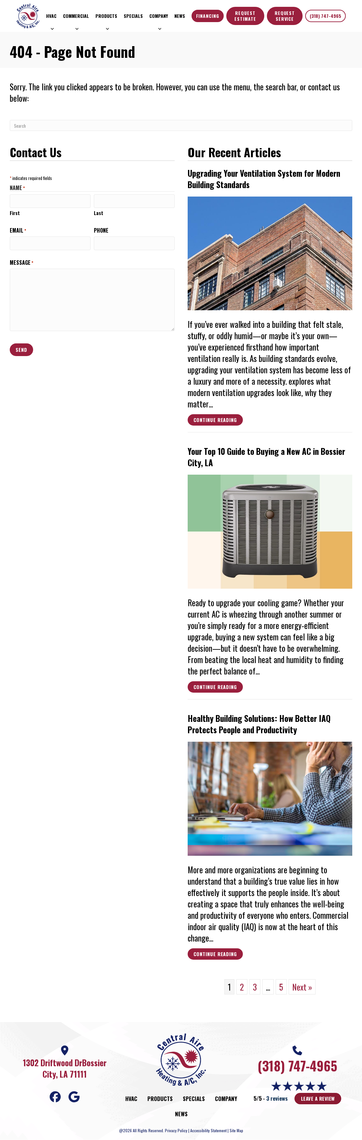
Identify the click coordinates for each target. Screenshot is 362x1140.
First (15, 212)
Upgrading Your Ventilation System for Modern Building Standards (264, 178)
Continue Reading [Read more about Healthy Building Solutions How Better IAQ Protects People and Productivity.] (215, 955)
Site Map (236, 1130)
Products (106, 17)
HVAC (51, 17)
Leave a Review (318, 1098)
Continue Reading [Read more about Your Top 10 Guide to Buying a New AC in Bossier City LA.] (215, 688)
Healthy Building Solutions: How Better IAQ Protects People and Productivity (259, 724)
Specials (133, 15)
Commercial (76, 17)
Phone (101, 229)
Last (98, 212)
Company (158, 17)
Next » (302, 987)
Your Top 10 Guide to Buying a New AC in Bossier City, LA (266, 456)
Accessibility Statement (208, 1130)
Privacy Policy (176, 1130)
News (179, 15)
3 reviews (277, 1098)
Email (18, 229)
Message (21, 260)
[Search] (181, 125)
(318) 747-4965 (325, 15)
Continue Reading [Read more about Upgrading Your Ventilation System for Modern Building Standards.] (215, 421)
